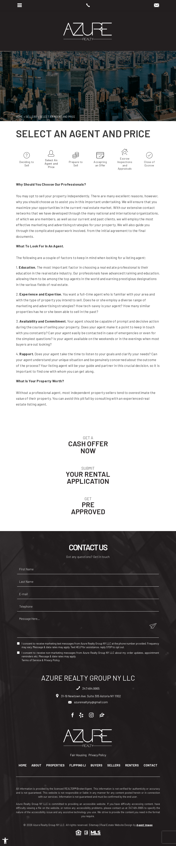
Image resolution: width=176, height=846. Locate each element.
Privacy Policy (51, 660)
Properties (55, 765)
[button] (5, 841)
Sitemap (93, 825)
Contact (150, 765)
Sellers (113, 765)
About (36, 765)
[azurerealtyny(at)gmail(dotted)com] (156, 5)
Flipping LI (77, 765)
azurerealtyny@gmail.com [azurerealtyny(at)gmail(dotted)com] (88, 702)
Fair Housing (78, 755)
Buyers (96, 765)
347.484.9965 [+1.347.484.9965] (88, 688)
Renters (132, 765)
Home (23, 765)
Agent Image (144, 825)
